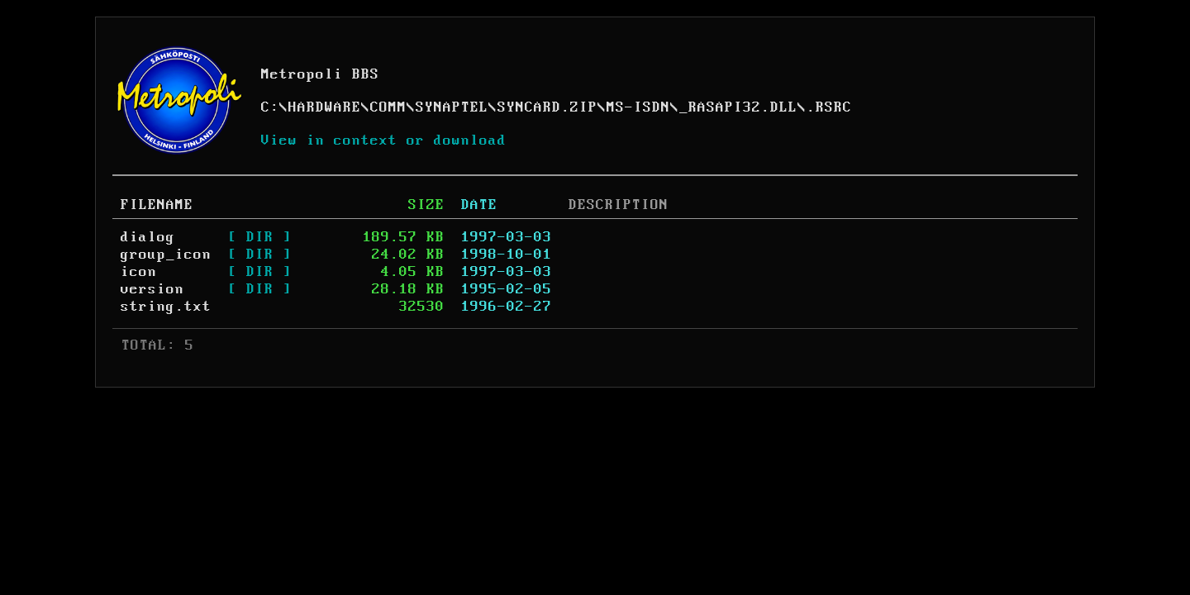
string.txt (166, 306)
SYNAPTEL (452, 107)
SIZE (426, 205)
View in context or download (384, 140)
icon (139, 272)
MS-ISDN (638, 107)
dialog (148, 237)
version (152, 289)
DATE (479, 205)
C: (270, 107)
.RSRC (829, 107)
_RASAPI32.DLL (738, 107)
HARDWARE (324, 107)
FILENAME (157, 205)
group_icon (166, 254)
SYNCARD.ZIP (547, 107)
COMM (388, 107)
